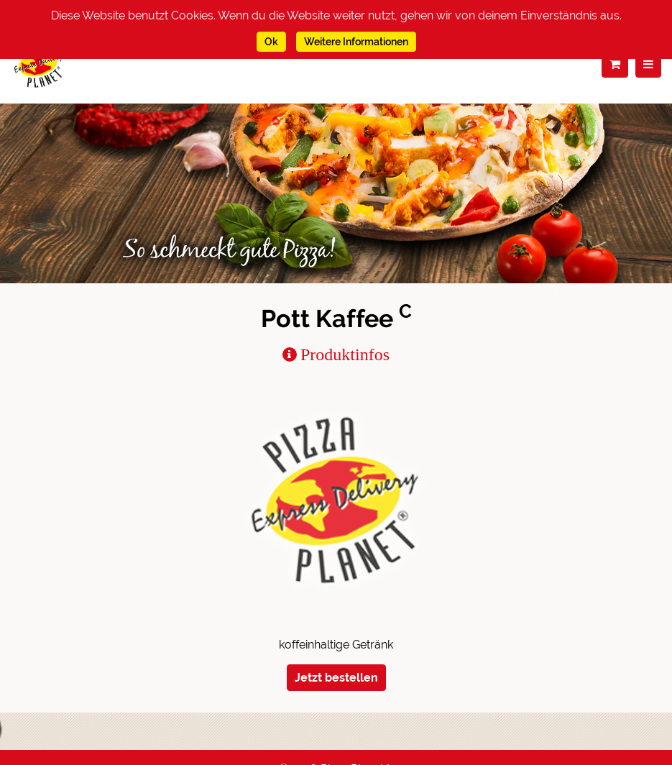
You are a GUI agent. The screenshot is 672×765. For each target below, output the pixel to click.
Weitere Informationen (356, 41)
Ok (271, 41)
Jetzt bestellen (336, 677)
